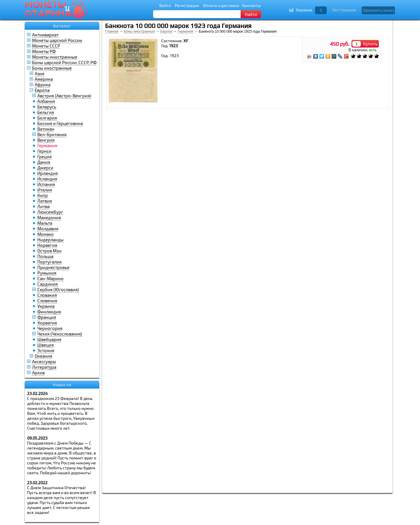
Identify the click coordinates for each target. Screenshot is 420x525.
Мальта (44, 223)
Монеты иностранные (54, 56)
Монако (45, 234)
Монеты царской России (57, 40)
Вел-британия (51, 134)
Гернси (44, 151)
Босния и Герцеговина (60, 123)
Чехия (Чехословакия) (59, 333)
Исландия (47, 178)
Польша (45, 256)
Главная (111, 31)
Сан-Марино (50, 278)
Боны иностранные (52, 68)
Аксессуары (44, 361)
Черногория (49, 328)
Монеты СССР (46, 45)
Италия (44, 189)
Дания (43, 162)
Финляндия (49, 311)
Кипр (42, 195)
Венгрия (46, 140)
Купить (370, 43)
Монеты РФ (44, 51)
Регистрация (187, 5)
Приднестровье (53, 267)
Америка (44, 79)
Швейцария (49, 339)
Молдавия (47, 228)
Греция (44, 156)
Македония (49, 217)
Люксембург (50, 212)
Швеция (45, 344)
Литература (44, 367)
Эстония (45, 350)
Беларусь (46, 106)
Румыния (46, 272)
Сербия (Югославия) (58, 289)
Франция (46, 317)
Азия (39, 73)
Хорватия (47, 322)
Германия (185, 31)
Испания (46, 184)
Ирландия (47, 173)
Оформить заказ (378, 10)
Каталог (62, 26)
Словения (47, 300)
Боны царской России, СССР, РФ (64, 62)
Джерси (45, 167)
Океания (43, 356)
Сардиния (47, 284)
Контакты (251, 5)
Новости (62, 384)
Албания (46, 101)
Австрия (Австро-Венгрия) (64, 95)
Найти (251, 14)
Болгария (47, 117)
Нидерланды (50, 239)
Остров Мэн (49, 250)
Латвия (44, 200)
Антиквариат (45, 34)
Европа (42, 90)
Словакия (47, 295)
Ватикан (45, 128)
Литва (43, 206)
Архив (38, 372)
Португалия (49, 261)
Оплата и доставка (221, 5)
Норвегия (47, 245)
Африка (42, 84)
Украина (46, 306)
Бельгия (45, 112)
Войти (165, 5)
